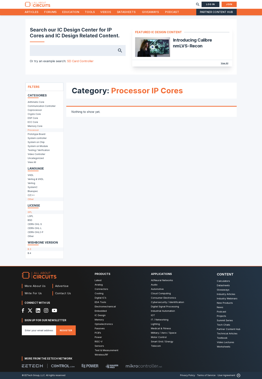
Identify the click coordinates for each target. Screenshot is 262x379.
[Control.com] (62, 365)
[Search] (197, 4)
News (220, 307)
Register (66, 330)
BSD (30, 220)
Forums (50, 12)
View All (224, 63)
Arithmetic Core (36, 102)
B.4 (29, 253)
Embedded (101, 310)
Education (70, 12)
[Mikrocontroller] (144, 366)
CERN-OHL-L (35, 228)
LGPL (30, 216)
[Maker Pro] (112, 366)
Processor (33, 130)
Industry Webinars (227, 298)
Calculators (223, 280)
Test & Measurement (106, 350)
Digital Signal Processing (165, 306)
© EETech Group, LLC (33, 375)
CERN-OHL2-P (35, 232)
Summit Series (225, 320)
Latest (98, 280)
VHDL (31, 175)
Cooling (99, 293)
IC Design (100, 315)
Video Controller (36, 154)
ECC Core (33, 122)
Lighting (155, 323)
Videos (105, 12)
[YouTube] (54, 310)
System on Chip (36, 142)
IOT (153, 315)
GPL (30, 212)
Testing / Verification (39, 150)
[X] (30, 310)
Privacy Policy (187, 375)
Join (229, 4)
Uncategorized (36, 158)
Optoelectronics (104, 323)
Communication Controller (42, 106)
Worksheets (223, 346)
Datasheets (126, 12)
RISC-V (99, 341)
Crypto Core (34, 114)
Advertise (62, 286)
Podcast (172, 12)
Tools (90, 12)
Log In (210, 4)
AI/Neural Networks (162, 280)
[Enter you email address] (39, 330)
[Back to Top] (237, 375)
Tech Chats (223, 324)
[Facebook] (23, 310)
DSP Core (33, 118)
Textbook (222, 337)
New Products (225, 302)
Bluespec (33, 191)
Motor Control (159, 337)
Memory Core (35, 126)
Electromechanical (105, 306)
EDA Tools (100, 302)
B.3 (29, 249)
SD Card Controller (80, 61)
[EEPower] (90, 366)
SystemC (33, 187)
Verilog (31, 183)
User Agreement (226, 375)
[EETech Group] (32, 365)
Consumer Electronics (163, 297)
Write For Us (33, 293)
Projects (221, 315)
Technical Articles (227, 333)
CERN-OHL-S (35, 224)
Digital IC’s (100, 297)
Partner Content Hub (216, 12)
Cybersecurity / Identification (167, 302)
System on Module (38, 146)
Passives (100, 328)
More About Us (35, 286)
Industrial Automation (163, 310)
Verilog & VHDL (36, 179)
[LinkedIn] (38, 310)
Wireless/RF (101, 354)
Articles (32, 12)
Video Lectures (225, 342)
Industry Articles (226, 294)
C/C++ (31, 195)
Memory (99, 319)
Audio (154, 284)
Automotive (157, 288)
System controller (37, 138)
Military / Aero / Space (163, 332)
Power (98, 337)
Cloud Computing (161, 293)
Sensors (99, 345)
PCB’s (98, 332)
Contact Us (63, 293)
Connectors (101, 288)
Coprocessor (35, 110)
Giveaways (150, 12)
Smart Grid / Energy (162, 341)
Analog (99, 284)
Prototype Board (36, 134)
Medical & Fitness (161, 328)
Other (31, 199)
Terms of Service (206, 375)
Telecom (156, 345)
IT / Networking (159, 319)
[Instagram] (46, 310)
